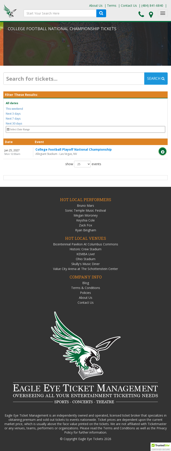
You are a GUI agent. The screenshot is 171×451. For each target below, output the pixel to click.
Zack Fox (85, 225)
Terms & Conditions (85, 288)
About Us (96, 5)
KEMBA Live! (85, 254)
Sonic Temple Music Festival (85, 210)
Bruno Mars (85, 205)
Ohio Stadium (85, 259)
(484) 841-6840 (152, 5)
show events (83, 164)
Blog (85, 283)
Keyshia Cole (85, 220)
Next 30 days (14, 123)
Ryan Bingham (85, 230)
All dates (12, 103)
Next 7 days (13, 118)
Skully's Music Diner (85, 264)
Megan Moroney (86, 215)
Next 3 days (13, 114)
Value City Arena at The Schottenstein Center (85, 269)
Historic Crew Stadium (85, 249)
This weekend (14, 109)
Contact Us (129, 5)
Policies (85, 293)
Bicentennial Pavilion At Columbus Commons (85, 244)
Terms (111, 5)
